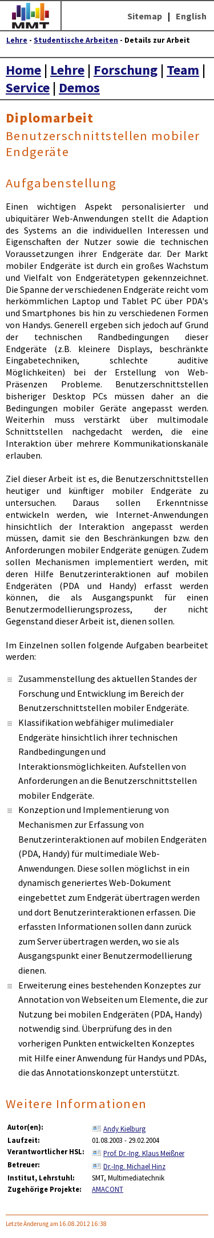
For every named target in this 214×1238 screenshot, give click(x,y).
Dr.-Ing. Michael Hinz (134, 1166)
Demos (79, 87)
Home (23, 70)
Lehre (16, 40)
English (191, 16)
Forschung (126, 70)
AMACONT (107, 1189)
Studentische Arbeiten (76, 40)
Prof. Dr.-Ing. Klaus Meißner (143, 1153)
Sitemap (144, 16)
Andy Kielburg (124, 1128)
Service (28, 87)
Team (183, 70)
